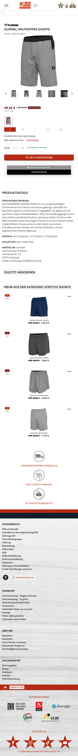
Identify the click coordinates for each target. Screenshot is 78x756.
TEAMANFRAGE (39, 172)
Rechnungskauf (9, 665)
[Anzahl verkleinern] (14, 148)
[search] (39, 12)
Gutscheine (7, 639)
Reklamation (8, 549)
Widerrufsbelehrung (11, 556)
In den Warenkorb (39, 157)
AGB (4, 552)
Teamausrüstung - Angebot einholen (19, 595)
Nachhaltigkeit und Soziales (15, 649)
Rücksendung (8, 545)
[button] (6, 5)
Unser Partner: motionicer (14, 642)
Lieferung (6, 542)
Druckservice (8, 605)
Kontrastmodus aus (25, 577)
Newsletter (7, 635)
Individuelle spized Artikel (14, 619)
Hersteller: (9, 247)
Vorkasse (6, 675)
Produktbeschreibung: (15, 200)
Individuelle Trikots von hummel (17, 609)
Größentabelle (32, 140)
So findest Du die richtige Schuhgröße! (20, 532)
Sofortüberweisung (11, 678)
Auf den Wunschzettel (38, 167)
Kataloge (6, 612)
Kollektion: (9, 242)
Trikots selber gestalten (13, 616)
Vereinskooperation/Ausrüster (16, 602)
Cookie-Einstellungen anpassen (17, 569)
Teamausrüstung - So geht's (15, 599)
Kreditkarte (7, 672)
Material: (7, 236)
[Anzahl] (19, 148)
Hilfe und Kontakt (10, 529)
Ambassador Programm (13, 645)
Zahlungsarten (9, 535)
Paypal (5, 668)
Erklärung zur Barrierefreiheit (15, 566)
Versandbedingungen (12, 539)
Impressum (7, 562)
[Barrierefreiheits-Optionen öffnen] (5, 577)
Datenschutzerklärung (12, 559)
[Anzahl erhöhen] (23, 148)
